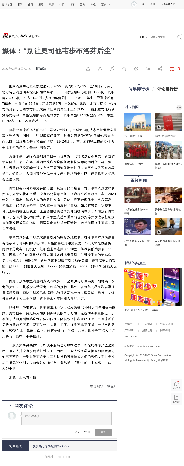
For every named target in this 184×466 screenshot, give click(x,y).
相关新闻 (15, 446)
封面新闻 (40, 68)
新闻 (20, 4)
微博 (136, 68)
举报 (88, 68)
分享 (160, 68)
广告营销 (147, 324)
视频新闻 (138, 179)
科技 (61, 4)
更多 (106, 4)
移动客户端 (170, 4)
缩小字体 (100, 68)
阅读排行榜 (138, 87)
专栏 (93, 4)
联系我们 (129, 324)
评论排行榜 (167, 89)
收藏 (124, 68)
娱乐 (51, 4)
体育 (30, 4)
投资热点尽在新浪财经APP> (51, 446)
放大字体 (112, 68)
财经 (40, 4)
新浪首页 (7, 4)
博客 (72, 4)
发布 (103, 432)
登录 (77, 432)
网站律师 (165, 330)
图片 (82, 4)
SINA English (131, 336)
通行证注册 (166, 324)
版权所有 (163, 360)
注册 (152, 4)
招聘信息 (147, 330)
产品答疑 (129, 330)
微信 (148, 68)
